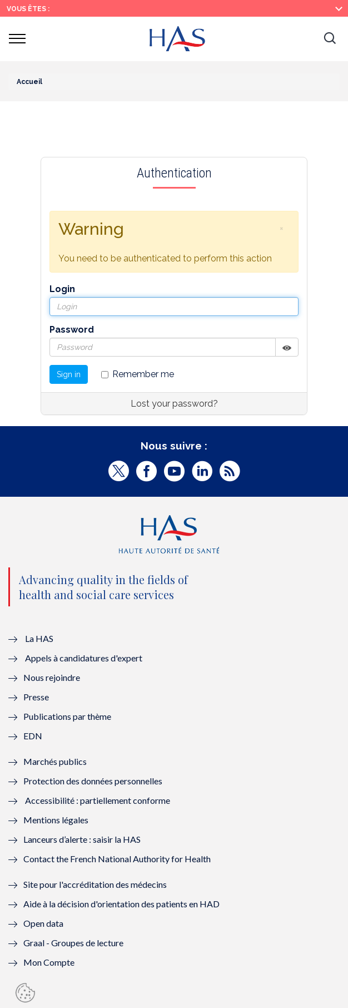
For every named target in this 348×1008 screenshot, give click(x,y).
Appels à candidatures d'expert (83, 658)
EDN (32, 735)
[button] (329, 39)
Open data (43, 923)
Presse (36, 696)
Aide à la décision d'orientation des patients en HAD (121, 903)
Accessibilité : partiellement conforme (97, 800)
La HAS (39, 638)
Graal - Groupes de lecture (73, 942)
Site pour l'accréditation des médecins (95, 884)
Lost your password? (174, 403)
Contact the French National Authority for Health (117, 858)
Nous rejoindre (51, 677)
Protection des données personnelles (92, 780)
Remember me (137, 374)
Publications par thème (67, 716)
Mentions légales (55, 819)
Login (62, 289)
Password (71, 329)
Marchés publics (55, 761)
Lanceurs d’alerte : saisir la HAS (82, 839)
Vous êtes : (28, 9)
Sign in (69, 374)
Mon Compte (48, 962)
